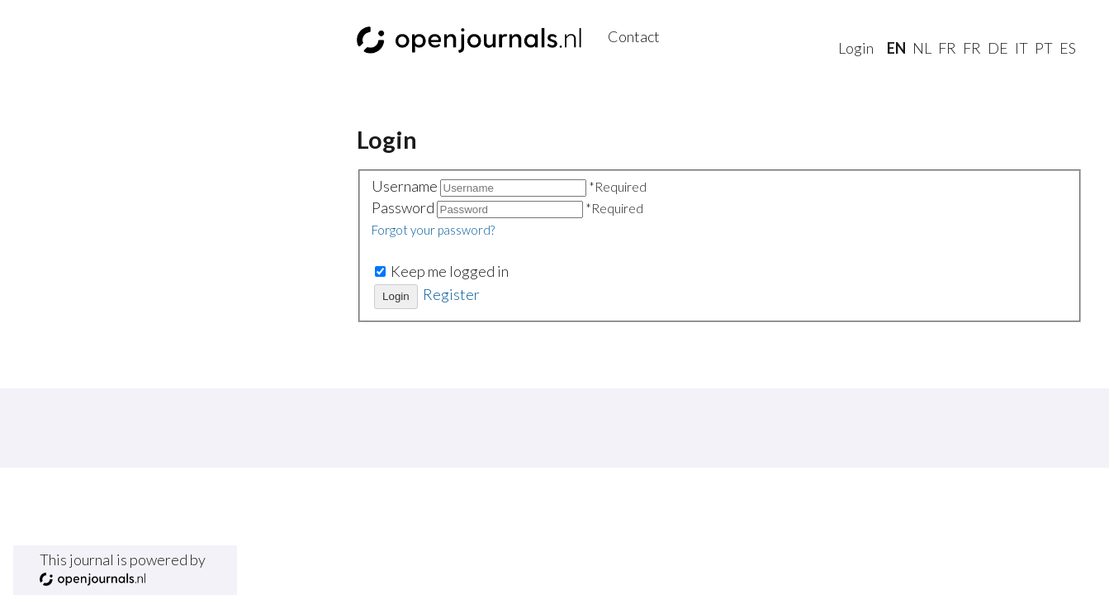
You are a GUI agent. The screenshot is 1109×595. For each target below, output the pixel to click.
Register (451, 294)
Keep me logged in (450, 271)
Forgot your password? (433, 229)
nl (921, 48)
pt (1044, 48)
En (896, 48)
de (998, 48)
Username (406, 186)
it (1021, 48)
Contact (634, 36)
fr (947, 48)
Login (856, 48)
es (1067, 48)
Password (404, 207)
